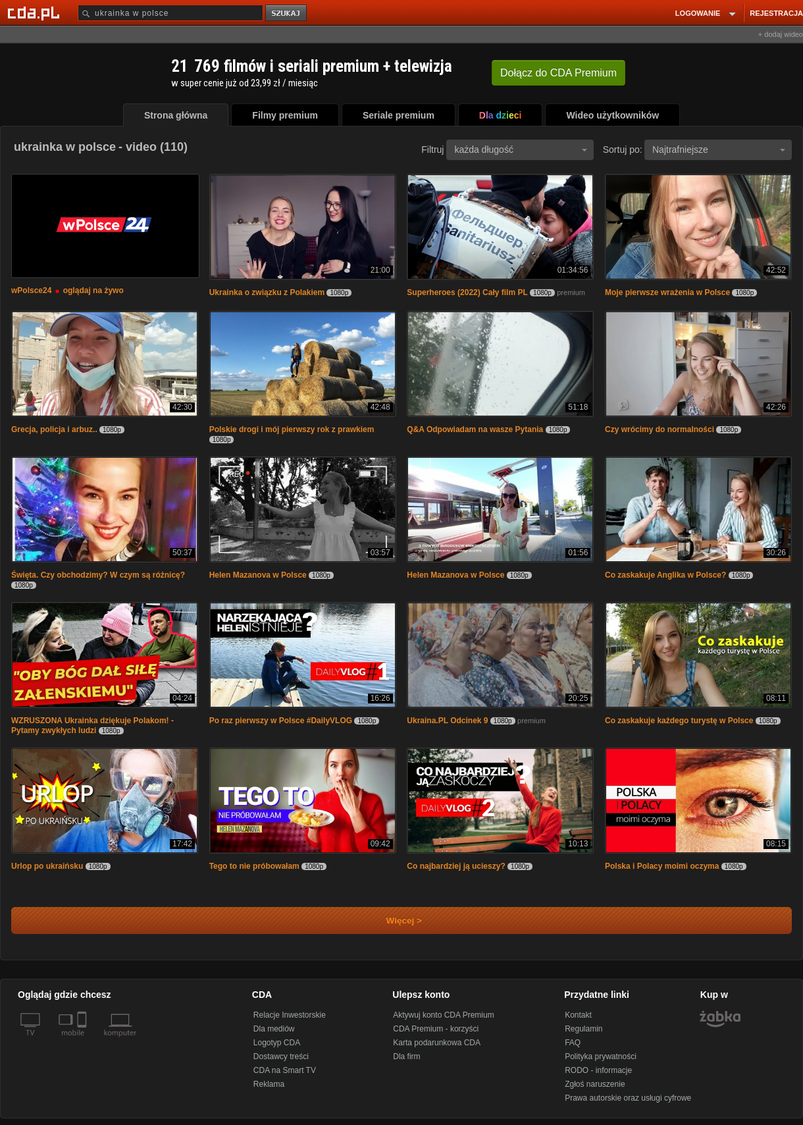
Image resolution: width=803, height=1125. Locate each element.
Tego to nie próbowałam (254, 866)
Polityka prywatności (600, 1056)
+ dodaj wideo (780, 34)
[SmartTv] (83, 1040)
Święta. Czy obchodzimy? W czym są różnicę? (98, 575)
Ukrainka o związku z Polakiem (266, 292)
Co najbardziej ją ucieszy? (456, 866)
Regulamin (583, 1028)
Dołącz (558, 72)
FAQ (573, 1042)
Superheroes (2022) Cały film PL (467, 292)
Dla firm (406, 1056)
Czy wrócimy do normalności (659, 429)
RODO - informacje (598, 1070)
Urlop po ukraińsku (47, 866)
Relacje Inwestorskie (289, 1015)
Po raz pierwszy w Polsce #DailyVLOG (280, 720)
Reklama (268, 1084)
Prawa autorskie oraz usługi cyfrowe (628, 1098)
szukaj (287, 13)
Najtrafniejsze (718, 149)
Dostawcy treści (281, 1056)
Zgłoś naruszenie (595, 1084)
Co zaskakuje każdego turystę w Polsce (679, 720)
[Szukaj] (170, 13)
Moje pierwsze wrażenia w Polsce (667, 292)
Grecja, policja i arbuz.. (54, 429)
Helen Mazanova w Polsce (258, 575)
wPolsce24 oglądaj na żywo (67, 290)
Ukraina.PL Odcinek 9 (447, 720)
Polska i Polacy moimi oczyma (662, 866)
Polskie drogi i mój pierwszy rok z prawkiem (292, 429)
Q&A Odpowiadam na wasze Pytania (475, 429)
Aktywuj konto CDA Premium (443, 1015)
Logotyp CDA (276, 1042)
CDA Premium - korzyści (436, 1028)
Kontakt (578, 1015)
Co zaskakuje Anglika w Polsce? (665, 575)
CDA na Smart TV (284, 1070)
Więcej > (393, 920)
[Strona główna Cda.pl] (35, 12)
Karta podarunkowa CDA (436, 1042)
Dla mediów (274, 1028)
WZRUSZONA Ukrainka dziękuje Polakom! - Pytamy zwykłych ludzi (92, 725)
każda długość (520, 149)
